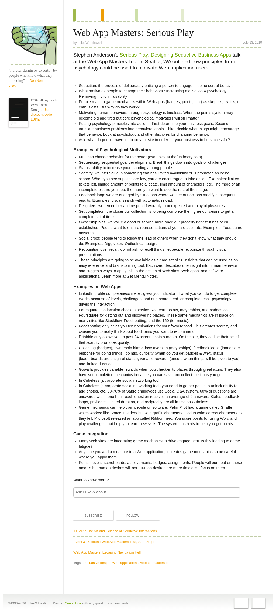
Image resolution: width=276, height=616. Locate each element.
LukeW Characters (33, 45)
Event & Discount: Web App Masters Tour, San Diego (113, 542)
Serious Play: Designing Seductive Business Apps (175, 55)
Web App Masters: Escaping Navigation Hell (107, 552)
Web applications (125, 563)
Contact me (73, 603)
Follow (128, 516)
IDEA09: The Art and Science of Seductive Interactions (115, 531)
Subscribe (88, 515)
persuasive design (96, 563)
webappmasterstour (155, 563)
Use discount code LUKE (41, 114)
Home (31, 16)
